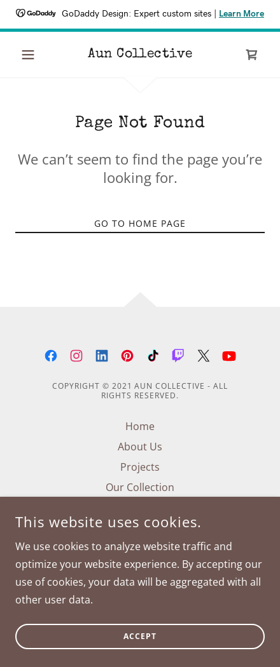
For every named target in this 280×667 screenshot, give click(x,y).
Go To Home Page (140, 223)
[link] (140, 54)
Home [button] (140, 426)
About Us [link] (140, 447)
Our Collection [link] (140, 487)
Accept (140, 645)
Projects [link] (140, 467)
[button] (34, 54)
